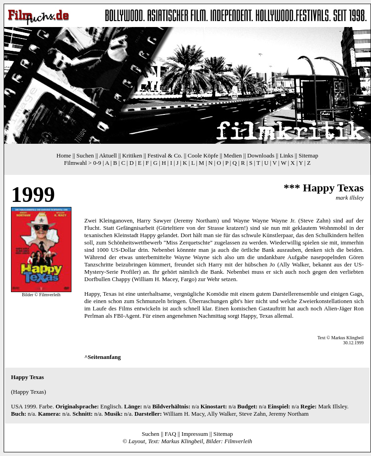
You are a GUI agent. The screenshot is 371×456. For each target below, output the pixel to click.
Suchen (85, 155)
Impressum (194, 433)
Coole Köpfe (203, 155)
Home (63, 155)
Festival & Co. (164, 155)
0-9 (97, 162)
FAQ (170, 433)
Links (287, 155)
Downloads (260, 155)
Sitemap (308, 155)
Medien (233, 155)
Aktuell (108, 155)
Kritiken (132, 155)
